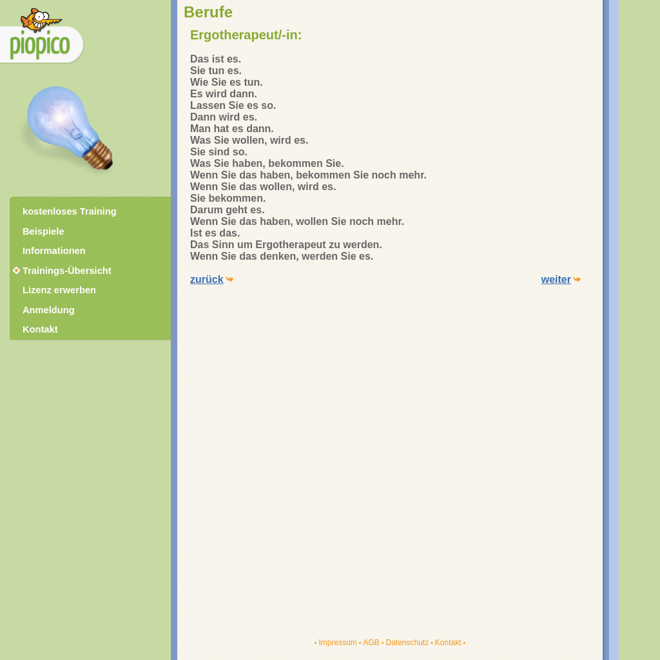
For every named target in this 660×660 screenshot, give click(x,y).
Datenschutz (407, 642)
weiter (556, 279)
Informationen (54, 251)
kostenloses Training (70, 211)
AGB (371, 642)
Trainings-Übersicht (61, 271)
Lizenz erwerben (59, 290)
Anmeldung (49, 310)
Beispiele (43, 231)
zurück (207, 279)
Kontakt (448, 642)
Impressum (337, 642)
